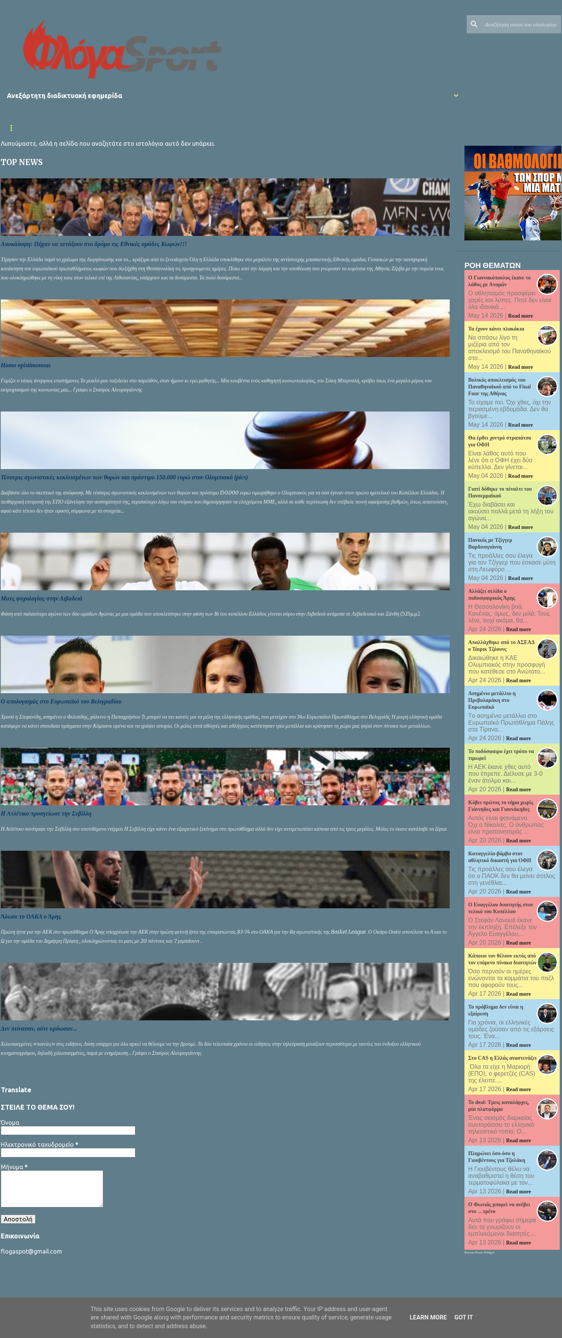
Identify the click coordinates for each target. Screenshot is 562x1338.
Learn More (428, 1317)
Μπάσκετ (331, 127)
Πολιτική (371, 127)
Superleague (188, 127)
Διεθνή (294, 127)
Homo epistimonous (26, 365)
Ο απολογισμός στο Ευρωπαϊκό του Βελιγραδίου (61, 701)
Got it (463, 1317)
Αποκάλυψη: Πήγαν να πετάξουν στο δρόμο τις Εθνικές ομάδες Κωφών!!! (94, 244)
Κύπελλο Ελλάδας (244, 127)
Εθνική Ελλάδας (133, 127)
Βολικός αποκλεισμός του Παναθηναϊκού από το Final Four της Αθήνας (499, 386)
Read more (520, 316)
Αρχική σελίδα (25, 127)
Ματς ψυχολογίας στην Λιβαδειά (41, 598)
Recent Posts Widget (479, 1252)
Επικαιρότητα (77, 127)
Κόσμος (410, 127)
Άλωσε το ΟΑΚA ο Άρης (31, 916)
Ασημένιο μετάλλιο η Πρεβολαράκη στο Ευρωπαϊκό (491, 700)
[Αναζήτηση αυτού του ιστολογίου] (521, 24)
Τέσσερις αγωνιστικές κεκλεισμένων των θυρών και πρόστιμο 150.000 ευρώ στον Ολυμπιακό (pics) (124, 477)
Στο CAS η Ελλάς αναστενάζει (502, 1058)
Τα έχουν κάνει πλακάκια (496, 329)
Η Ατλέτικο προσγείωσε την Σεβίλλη (46, 813)
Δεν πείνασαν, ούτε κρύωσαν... (39, 1028)
